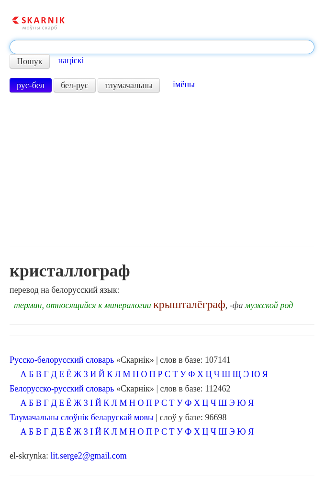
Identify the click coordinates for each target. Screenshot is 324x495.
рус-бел (31, 85)
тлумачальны (129, 85)
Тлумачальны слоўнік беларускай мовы (82, 417)
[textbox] (162, 47)
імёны (184, 84)
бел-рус (75, 85)
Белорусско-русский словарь (62, 388)
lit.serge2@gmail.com (88, 455)
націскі (71, 60)
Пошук (30, 61)
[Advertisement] (162, 169)
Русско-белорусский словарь (62, 360)
